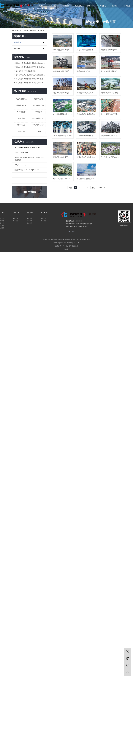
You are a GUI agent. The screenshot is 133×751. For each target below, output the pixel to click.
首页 (40, 6)
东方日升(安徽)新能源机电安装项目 (88, 251)
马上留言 (71, 294)
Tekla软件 (21, 118)
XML (78, 306)
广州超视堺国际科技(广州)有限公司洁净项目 (88, 139)
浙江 (76, 309)
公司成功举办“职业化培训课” (25, 71)
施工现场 (78, 6)
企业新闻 (29, 281)
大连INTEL (21, 131)
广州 (64, 309)
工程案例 (66, 6)
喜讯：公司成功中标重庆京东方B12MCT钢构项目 (30, 83)
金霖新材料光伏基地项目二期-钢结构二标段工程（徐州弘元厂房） (88, 117)
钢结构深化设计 (38, 125)
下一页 (85, 260)
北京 (73, 309)
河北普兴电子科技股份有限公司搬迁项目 (63, 228)
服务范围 (15, 281)
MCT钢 (38, 131)
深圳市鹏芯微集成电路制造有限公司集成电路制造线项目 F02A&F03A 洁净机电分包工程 (63, 50)
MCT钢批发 (21, 112)
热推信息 (56, 306)
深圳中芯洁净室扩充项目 (63, 184)
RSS (74, 306)
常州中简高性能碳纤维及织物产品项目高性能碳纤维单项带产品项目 (88, 162)
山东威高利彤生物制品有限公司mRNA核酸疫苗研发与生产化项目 (63, 117)
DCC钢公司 (38, 112)
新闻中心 (103, 6)
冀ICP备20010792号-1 (83, 302)
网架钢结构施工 (21, 99)
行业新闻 (29, 284)
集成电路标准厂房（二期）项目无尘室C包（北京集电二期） (63, 95)
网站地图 (69, 306)
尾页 (93, 260)
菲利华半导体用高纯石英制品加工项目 (63, 206)
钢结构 (17, 48)
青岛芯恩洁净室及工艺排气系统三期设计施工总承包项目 (88, 206)
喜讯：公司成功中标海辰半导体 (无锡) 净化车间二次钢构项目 (30, 67)
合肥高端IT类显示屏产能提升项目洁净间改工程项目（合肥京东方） (88, 73)
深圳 (67, 309)
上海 (70, 309)
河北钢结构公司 (38, 105)
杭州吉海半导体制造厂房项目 (88, 95)
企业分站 (63, 306)
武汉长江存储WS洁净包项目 (63, 139)
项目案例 (33, 30)
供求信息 (29, 286)
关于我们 (54, 6)
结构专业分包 (21, 105)
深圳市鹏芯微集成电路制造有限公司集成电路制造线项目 (63, 162)
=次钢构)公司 (38, 99)
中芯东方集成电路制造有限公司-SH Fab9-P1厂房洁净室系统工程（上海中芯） (88, 50)
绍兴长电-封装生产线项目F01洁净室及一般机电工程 (63, 251)
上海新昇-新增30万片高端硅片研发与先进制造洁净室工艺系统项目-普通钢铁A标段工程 (63, 73)
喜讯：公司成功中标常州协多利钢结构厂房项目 (30, 63)
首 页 (26, 30)
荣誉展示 (90, 6)
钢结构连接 (21, 125)
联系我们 (115, 6)
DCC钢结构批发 (38, 118)
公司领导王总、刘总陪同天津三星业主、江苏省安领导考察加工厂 (30, 75)
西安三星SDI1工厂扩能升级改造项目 (88, 228)
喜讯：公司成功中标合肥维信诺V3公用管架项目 (30, 79)
